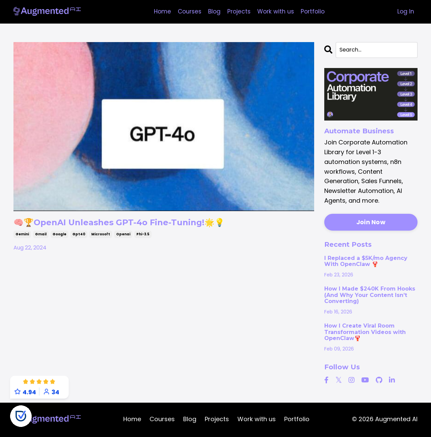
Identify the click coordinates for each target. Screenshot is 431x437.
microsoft (100, 236)
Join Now (371, 223)
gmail (40, 236)
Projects (239, 11)
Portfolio (315, 11)
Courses (187, 11)
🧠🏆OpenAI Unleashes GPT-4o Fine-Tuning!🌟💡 (142, 224)
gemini (22, 236)
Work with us (277, 11)
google (59, 236)
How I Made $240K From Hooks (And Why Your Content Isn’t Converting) (369, 296)
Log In (405, 11)
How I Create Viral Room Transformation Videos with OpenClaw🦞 (365, 333)
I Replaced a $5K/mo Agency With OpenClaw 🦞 (365, 262)
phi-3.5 (143, 236)
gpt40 (78, 236)
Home (159, 11)
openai (123, 236)
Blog (213, 11)
